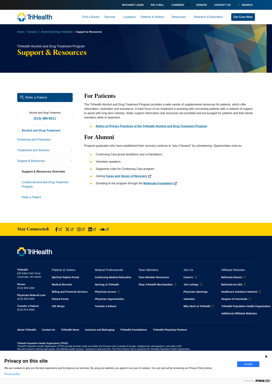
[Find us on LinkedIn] (92, 229)
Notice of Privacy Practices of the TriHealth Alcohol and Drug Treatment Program (151, 126)
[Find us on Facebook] (58, 229)
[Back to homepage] (34, 17)
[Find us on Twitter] (69, 229)
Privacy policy (12, 374)
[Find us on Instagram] (81, 229)
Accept (248, 364)
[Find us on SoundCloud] (104, 229)
